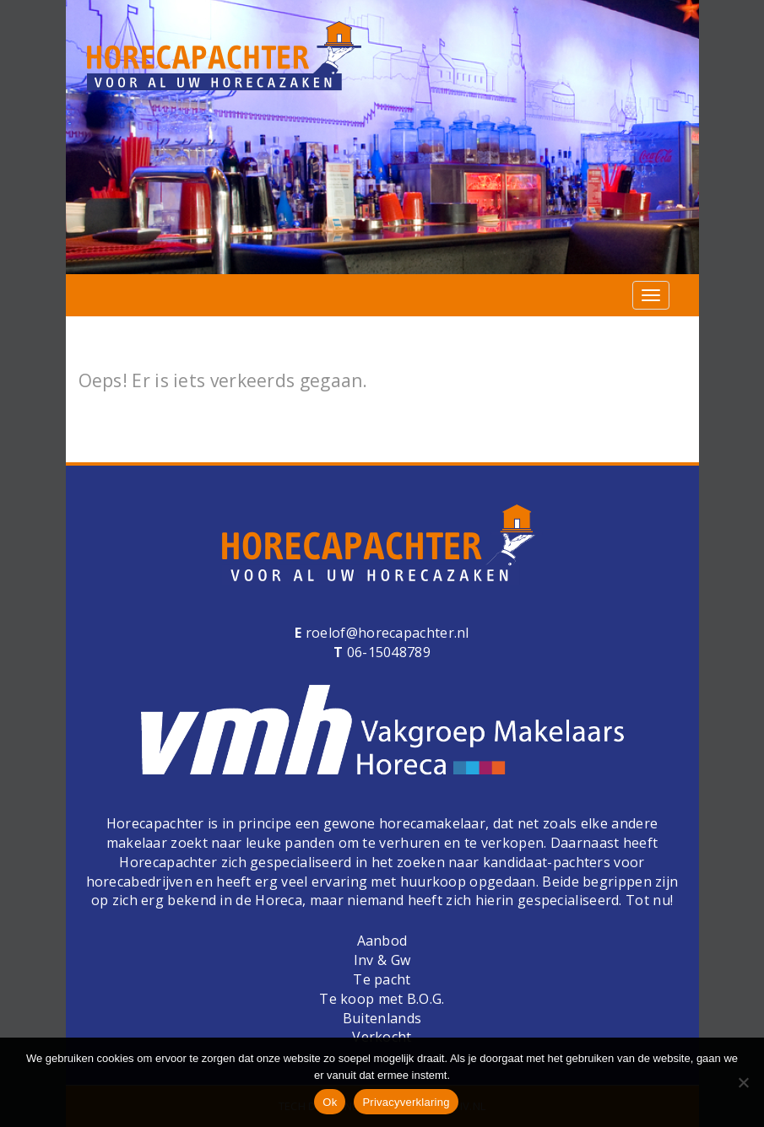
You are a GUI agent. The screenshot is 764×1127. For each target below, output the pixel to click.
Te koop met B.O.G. (381, 998)
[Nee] (742, 1082)
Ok (329, 1102)
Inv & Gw (382, 960)
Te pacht (381, 979)
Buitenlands (382, 1018)
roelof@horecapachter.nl (385, 632)
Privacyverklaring (405, 1102)
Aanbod (382, 940)
